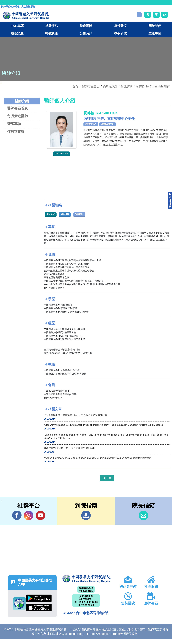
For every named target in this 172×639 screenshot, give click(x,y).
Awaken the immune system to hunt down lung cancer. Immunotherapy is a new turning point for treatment (97, 458)
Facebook (17, 515)
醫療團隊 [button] (86, 26)
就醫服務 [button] (51, 26)
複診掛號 (65, 214)
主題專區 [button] (154, 33)
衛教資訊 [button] (51, 33)
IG (28, 515)
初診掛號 (51, 214)
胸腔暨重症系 (90, 124)
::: (3, 2)
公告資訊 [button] (86, 33)
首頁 (75, 86)
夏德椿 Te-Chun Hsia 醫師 (153, 86)
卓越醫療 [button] (120, 26)
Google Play (39, 598)
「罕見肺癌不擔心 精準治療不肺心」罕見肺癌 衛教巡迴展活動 (75, 415)
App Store (39, 607)
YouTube (40, 515)
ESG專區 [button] (17, 26)
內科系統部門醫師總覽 (117, 86)
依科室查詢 (15, 132)
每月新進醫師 (17, 116)
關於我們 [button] (154, 26)
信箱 (143, 515)
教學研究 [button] (120, 33)
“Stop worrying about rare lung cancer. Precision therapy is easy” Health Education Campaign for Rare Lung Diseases (103, 425)
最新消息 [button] (17, 33)
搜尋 (139, 14)
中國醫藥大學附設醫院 (86, 578)
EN (165, 14)
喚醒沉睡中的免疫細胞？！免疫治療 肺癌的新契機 (69, 448)
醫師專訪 (14, 124)
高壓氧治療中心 (107, 124)
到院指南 (86, 515)
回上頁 (107, 478)
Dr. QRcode (61, 153)
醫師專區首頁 (17, 108)
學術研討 (79, 214)
